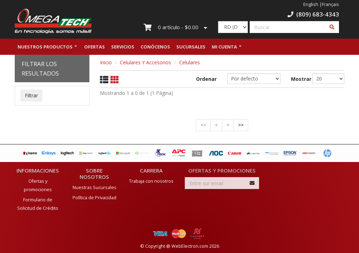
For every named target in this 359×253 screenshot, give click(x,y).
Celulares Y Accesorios (145, 62)
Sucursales (190, 47)
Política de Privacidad (94, 197)
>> (241, 125)
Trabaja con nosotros (151, 180)
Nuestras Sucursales (94, 187)
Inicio (106, 62)
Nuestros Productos (45, 47)
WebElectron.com (189, 245)
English (310, 4)
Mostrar (296, 79)
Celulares (189, 62)
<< (203, 125)
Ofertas (94, 47)
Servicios (122, 47)
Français (330, 4)
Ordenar (206, 79)
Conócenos (155, 47)
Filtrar (31, 95)
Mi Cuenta (224, 47)
